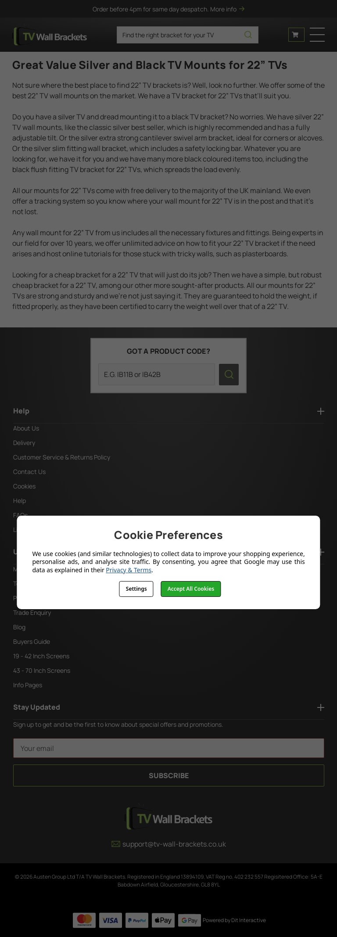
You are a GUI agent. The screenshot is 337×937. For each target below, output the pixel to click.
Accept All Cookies (191, 588)
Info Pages (27, 685)
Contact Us (29, 471)
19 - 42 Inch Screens (41, 656)
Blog (19, 627)
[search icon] (248, 34)
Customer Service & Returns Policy (61, 457)
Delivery (24, 442)
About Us (26, 428)
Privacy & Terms (128, 570)
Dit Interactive (248, 920)
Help (19, 500)
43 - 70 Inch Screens (41, 670)
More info (227, 9)
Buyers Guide (31, 641)
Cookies (24, 486)
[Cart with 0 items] (296, 34)
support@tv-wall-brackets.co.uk (168, 844)
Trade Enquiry (32, 612)
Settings (136, 588)
